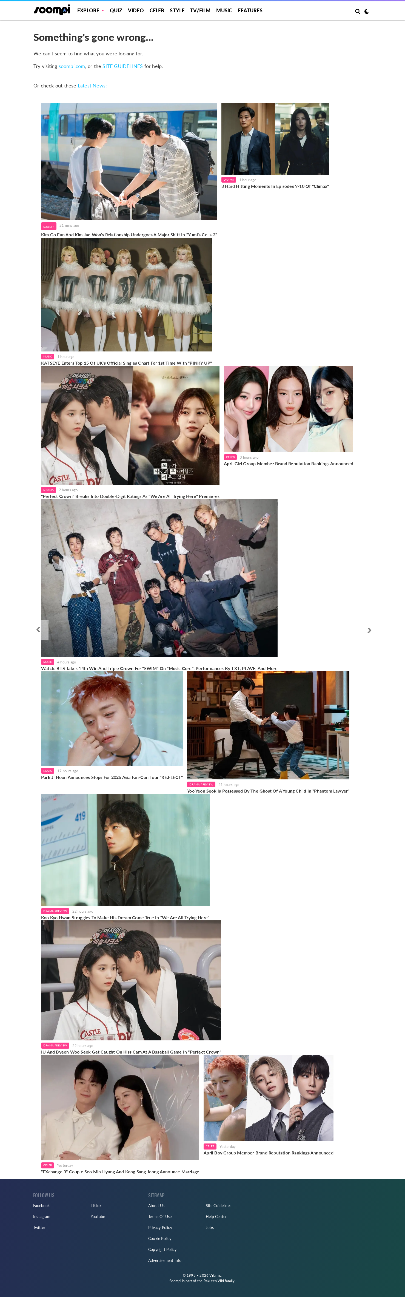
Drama (229, 179)
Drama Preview (201, 784)
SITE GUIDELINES (122, 66)
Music (224, 10)
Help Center (216, 1216)
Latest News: (92, 86)
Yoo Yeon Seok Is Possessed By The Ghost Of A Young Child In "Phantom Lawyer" (268, 790)
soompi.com (72, 66)
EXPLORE (88, 10)
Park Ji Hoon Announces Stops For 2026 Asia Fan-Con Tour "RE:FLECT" (112, 777)
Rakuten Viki (214, 1281)
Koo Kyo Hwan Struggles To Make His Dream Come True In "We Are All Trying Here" (125, 917)
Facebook (41, 1205)
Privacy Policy (160, 1227)
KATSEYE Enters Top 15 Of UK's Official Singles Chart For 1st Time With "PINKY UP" (126, 362)
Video (136, 10)
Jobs (210, 1227)
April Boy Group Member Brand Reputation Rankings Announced (268, 1152)
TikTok (96, 1205)
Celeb (157, 10)
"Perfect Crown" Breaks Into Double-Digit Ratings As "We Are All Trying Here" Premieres (130, 496)
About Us (156, 1205)
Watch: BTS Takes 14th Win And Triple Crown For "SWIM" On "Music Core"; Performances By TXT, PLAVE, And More (159, 668)
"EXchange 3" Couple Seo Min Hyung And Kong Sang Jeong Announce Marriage (120, 1171)
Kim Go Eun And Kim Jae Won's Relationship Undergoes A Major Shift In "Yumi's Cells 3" (129, 234)
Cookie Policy (160, 1238)
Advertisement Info (165, 1260)
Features (250, 10)
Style (177, 10)
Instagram (41, 1216)
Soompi (48, 226)
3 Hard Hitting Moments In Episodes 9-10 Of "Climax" (275, 186)
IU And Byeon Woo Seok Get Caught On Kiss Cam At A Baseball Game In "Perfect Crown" (131, 1051)
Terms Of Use (160, 1216)
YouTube (98, 1216)
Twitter (39, 1227)
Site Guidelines (218, 1205)
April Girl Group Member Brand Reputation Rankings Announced (288, 463)
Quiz (116, 10)
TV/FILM (200, 10)
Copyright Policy (162, 1249)
